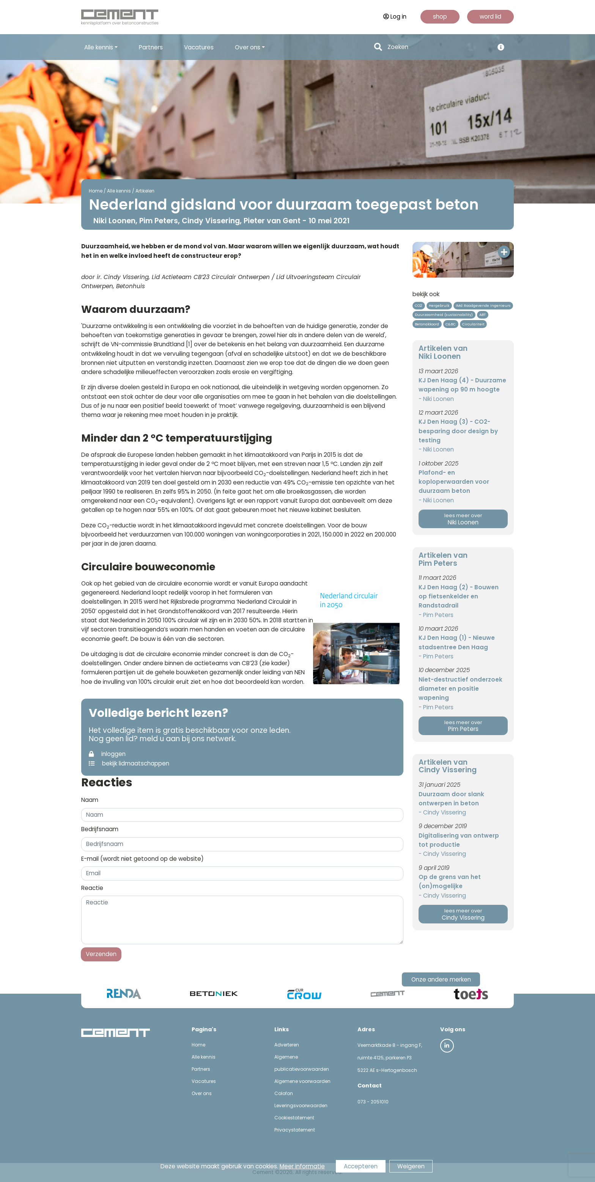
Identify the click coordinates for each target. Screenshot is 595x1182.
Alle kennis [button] (98, 47)
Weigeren (411, 1166)
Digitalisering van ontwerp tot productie (459, 840)
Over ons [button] (247, 47)
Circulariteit (473, 324)
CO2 (418, 305)
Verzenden (101, 954)
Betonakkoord (427, 324)
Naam (89, 800)
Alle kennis (119, 191)
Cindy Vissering (463, 914)
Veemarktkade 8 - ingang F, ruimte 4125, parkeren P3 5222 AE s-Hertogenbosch (389, 1057)
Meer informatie (302, 1166)
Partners (151, 47)
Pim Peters (463, 726)
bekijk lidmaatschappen (129, 763)
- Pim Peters (436, 615)
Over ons (202, 1093)
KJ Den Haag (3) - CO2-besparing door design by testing (458, 431)
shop (440, 17)
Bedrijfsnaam (99, 829)
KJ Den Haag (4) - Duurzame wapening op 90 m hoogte (462, 384)
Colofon (283, 1093)
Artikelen (144, 191)
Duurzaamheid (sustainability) (444, 314)
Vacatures (199, 47)
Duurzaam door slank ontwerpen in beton (451, 798)
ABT (482, 314)
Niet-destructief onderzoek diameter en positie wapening (460, 688)
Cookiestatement (294, 1117)
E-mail (142, 859)
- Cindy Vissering (442, 812)
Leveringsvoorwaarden (300, 1105)
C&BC (450, 324)
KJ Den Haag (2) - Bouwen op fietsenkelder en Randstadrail (459, 596)
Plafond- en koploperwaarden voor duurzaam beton (454, 482)
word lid (490, 17)
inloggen (107, 754)
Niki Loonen (463, 519)
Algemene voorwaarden (302, 1081)
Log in (394, 17)
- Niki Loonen (436, 399)
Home (95, 191)
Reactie (92, 888)
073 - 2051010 (373, 1101)
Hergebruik (439, 305)
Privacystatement (294, 1130)
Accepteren (361, 1166)
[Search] (438, 47)
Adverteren (286, 1045)
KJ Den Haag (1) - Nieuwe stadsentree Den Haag (457, 642)
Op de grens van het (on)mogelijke (450, 881)
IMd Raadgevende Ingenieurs (483, 305)
